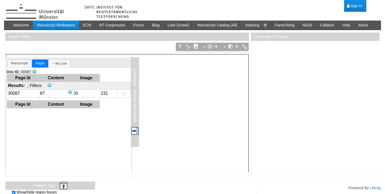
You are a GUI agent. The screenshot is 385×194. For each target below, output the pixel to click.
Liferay (375, 188)
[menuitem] (354, 6)
